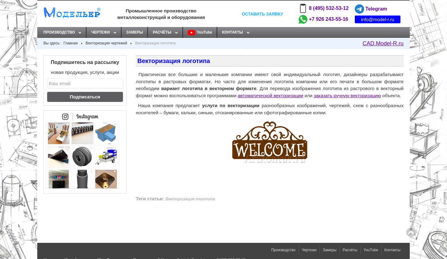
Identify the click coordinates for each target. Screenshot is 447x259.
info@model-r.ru (377, 19)
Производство (59, 32)
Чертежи (100, 32)
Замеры (134, 32)
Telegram (371, 9)
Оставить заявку (262, 13)
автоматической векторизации (270, 95)
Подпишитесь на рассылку (85, 62)
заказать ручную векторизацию (347, 95)
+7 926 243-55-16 (323, 19)
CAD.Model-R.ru (383, 43)
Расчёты (162, 32)
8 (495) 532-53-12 (323, 8)
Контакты (232, 32)
